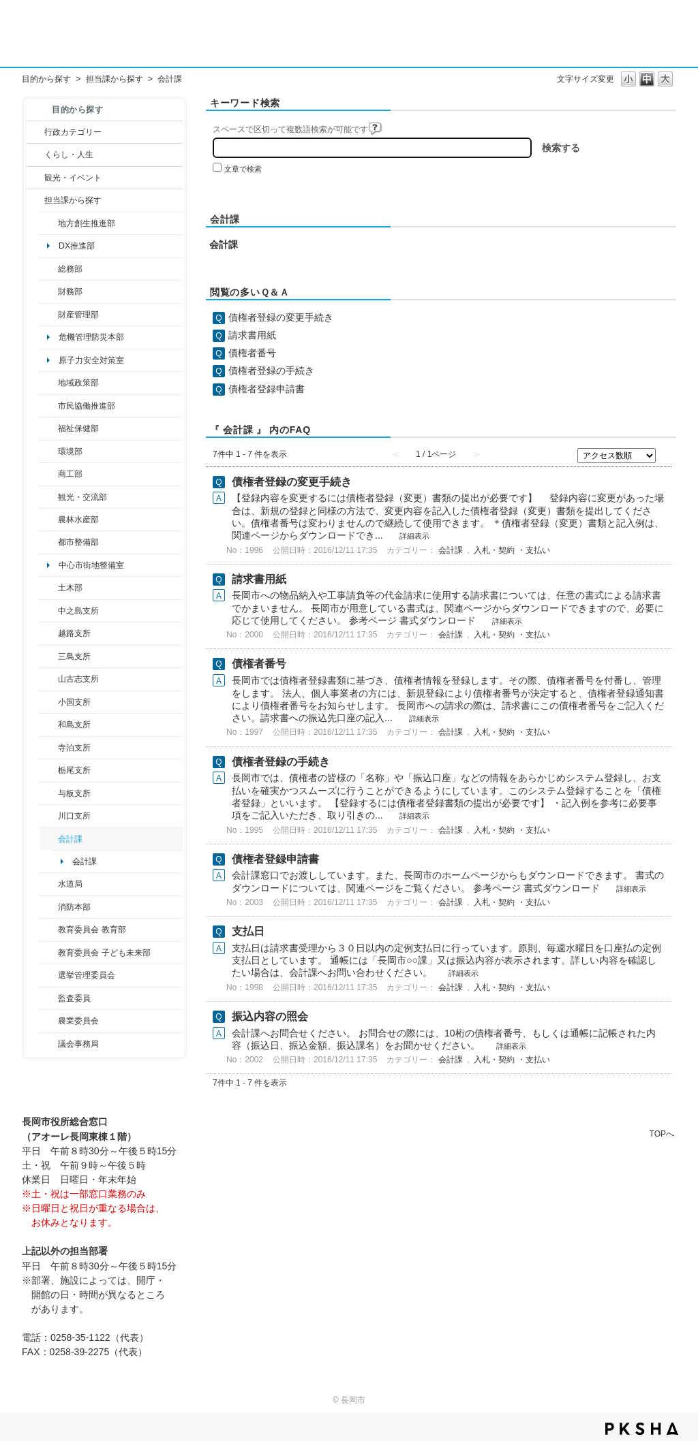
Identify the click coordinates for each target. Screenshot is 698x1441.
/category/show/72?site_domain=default (49, 291)
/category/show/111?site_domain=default (49, 975)
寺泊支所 (74, 748)
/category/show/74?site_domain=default (49, 702)
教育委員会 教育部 (91, 929)
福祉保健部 (78, 428)
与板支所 (74, 793)
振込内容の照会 (270, 1016)
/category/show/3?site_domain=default (35, 132)
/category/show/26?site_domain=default (49, 406)
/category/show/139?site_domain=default (49, 724)
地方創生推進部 (86, 223)
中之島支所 (78, 611)
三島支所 (74, 656)
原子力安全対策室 (91, 360)
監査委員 (74, 998)
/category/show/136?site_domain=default (49, 793)
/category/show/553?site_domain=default (49, 314)
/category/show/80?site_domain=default (49, 770)
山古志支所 (78, 679)
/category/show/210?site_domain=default (49, 839)
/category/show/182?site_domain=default (49, 542)
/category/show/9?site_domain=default (35, 200)
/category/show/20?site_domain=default (49, 497)
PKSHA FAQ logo (641, 1429)
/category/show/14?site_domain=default (49, 428)
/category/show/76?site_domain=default (49, 519)
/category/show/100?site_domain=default (49, 223)
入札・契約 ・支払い (511, 550)
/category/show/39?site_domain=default (49, 929)
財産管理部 (78, 314)
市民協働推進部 (86, 406)
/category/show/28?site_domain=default (49, 588)
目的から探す (46, 79)
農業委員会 (78, 1021)
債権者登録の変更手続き (280, 317)
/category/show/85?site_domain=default (49, 907)
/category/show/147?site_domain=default (49, 884)
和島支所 (74, 724)
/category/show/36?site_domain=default (49, 474)
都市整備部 (78, 542)
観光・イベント (73, 178)
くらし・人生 (68, 154)
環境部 (70, 451)
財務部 (70, 291)
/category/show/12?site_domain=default (35, 154)
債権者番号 (252, 352)
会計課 (70, 839)
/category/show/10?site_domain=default (49, 269)
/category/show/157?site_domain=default (49, 1044)
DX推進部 (77, 246)
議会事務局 (78, 1044)
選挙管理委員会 (86, 975)
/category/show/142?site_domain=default (49, 633)
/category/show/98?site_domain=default (49, 679)
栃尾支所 (74, 770)
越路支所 (74, 633)
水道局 (70, 884)
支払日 (248, 931)
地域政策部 (78, 382)
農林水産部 (78, 519)
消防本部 (74, 907)
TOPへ (662, 1133)
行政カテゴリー (73, 132)
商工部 (70, 474)
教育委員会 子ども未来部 (104, 952)
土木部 (70, 587)
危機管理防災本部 (91, 337)
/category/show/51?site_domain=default (49, 953)
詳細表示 (414, 536)
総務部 (70, 269)
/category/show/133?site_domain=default (49, 816)
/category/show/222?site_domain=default (49, 1021)
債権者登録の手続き (271, 370)
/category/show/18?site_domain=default (35, 178)
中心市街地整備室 (91, 565)
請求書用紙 (252, 335)
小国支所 (74, 702)
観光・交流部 (82, 497)
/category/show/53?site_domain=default (49, 656)
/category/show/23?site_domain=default (49, 451)
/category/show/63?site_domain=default (49, 748)
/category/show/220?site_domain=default (49, 998)
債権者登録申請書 (266, 388)
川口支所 (74, 816)
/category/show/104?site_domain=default (49, 383)
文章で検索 (243, 169)
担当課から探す (114, 79)
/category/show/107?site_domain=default (49, 611)
